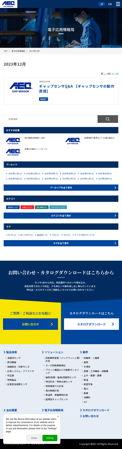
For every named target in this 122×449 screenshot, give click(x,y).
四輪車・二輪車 (91, 357)
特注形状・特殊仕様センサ (59, 381)
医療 (86, 393)
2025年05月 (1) (105, 173)
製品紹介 (43, 99)
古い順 (115, 73)
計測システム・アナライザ (20, 371)
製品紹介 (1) (42, 235)
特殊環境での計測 (54, 386)
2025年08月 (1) (69, 173)
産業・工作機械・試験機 (96, 371)
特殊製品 (11, 379)
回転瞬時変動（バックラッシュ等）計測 (63, 359)
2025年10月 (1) (33, 173)
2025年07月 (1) (87, 173)
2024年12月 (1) (69, 178)
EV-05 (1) (12, 235)
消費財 (87, 397)
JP (101, 4)
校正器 (10, 375)
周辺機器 (11, 362)
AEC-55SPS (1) (26, 235)
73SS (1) (55, 235)
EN (110, 4)
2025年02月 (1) (33, 178)
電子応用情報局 (53, 410)
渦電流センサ (14, 357)
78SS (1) (66, 235)
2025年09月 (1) (51, 173)
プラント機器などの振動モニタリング (62, 371)
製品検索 (11, 352)
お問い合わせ (30, 324)
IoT (85, 401)
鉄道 (86, 379)
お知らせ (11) (27, 207)
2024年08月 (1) (105, 178)
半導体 (87, 366)
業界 (85, 352)
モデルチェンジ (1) (58, 207)
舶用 (86, 362)
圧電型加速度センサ (17, 384)
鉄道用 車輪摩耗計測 (57, 394)
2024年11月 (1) (87, 178)
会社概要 (11, 410)
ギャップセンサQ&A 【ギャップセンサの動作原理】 (76, 88)
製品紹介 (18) (13, 207)
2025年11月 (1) (15, 173)
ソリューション (53, 352)
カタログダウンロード (91, 324)
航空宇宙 (88, 384)
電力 (86, 388)
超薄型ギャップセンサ (57, 399)
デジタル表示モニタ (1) (85, 235)
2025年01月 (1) (51, 178)
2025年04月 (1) (15, 178)
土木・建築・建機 (93, 375)
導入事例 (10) (42, 207)
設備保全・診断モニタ (18, 366)
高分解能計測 (52, 390)
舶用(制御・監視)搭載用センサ (61, 377)
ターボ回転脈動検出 (56, 365)
